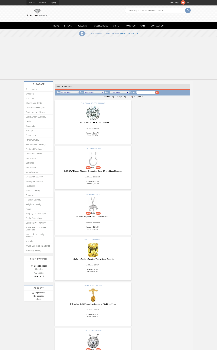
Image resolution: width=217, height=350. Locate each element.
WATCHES (131, 26)
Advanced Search (33, 325)
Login (39, 299)
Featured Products (34, 149)
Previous (107, 97)
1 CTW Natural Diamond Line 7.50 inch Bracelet (122, 262)
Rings (28, 209)
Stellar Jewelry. (39, 345)
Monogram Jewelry (34, 181)
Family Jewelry (32, 140)
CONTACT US (157, 26)
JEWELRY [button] (83, 26)
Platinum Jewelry (33, 200)
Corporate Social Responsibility (39, 331)
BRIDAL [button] (68, 26)
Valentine (30, 241)
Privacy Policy (116, 325)
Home (29, 317)
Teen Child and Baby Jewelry (35, 235)
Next (140, 97)
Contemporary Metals (35, 112)
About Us (30, 319)
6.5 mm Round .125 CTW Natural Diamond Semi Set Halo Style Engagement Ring (77, 217)
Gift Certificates (32, 322)
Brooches (30, 98)
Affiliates (72, 328)
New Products (74, 319)
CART (143, 26)
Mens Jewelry (32, 172)
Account (32, 2)
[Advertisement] (108, 59)
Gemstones (31, 158)
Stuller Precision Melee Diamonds (36, 228)
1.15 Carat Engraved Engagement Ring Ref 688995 (77, 263)
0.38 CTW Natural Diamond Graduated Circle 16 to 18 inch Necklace (122, 126)
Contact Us (115, 331)
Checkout (39, 276)
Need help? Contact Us (129, 33)
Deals (28, 121)
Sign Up (53, 2)
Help (113, 322)
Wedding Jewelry (33, 250)
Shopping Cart (32, 328)
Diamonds (30, 126)
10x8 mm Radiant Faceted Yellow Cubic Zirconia (77, 168)
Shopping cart (40, 266)
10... (135, 97)
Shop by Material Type (36, 213)
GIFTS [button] (117, 26)
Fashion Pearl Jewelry (36, 144)
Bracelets (30, 94)
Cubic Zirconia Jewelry (36, 117)
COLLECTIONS (101, 26)
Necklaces (30, 186)
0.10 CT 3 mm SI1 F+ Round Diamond (77, 122)
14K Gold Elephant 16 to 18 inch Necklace (167, 125)
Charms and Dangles (35, 107)
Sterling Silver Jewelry (36, 223)
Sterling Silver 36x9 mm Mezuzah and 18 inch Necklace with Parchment (167, 263)
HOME (56, 26)
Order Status (74, 325)
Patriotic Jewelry (33, 190)
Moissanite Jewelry (34, 177)
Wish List (42, 2)
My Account (73, 322)
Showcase (59, 86)
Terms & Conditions (119, 328)
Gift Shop (30, 163)
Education (115, 319)
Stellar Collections (34, 218)
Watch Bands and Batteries (38, 246)
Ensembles (31, 135)
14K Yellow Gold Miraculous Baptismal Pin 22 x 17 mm (122, 168)
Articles (114, 317)
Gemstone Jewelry (34, 154)
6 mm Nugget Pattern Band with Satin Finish (167, 216)
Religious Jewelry (33, 204)
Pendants (30, 195)
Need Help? (174, 2)
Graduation (31, 167)
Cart (187, 2)
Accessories (31, 89)
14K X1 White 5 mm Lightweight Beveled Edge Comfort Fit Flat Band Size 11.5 (122, 217)
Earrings (29, 130)
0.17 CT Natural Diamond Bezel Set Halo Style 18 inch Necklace (167, 172)
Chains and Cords (34, 103)
